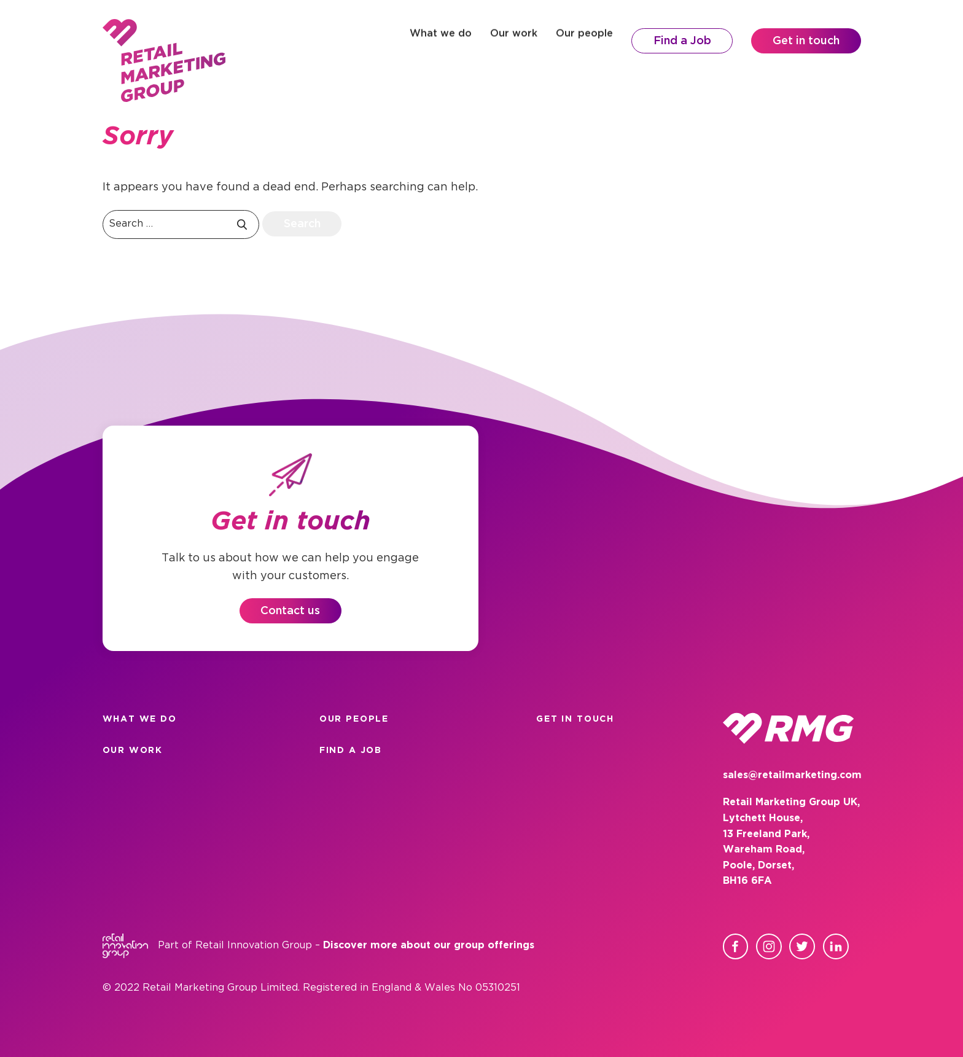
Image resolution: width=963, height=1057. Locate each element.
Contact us (290, 611)
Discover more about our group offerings (428, 945)
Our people (584, 40)
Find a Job (682, 41)
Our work (513, 40)
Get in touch (806, 41)
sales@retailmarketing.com (792, 775)
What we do (441, 40)
